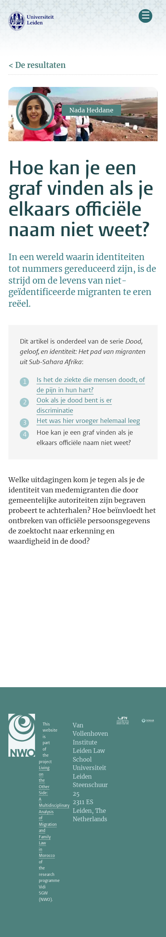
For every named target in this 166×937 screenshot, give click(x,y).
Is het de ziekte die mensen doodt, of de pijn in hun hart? (91, 384)
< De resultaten (37, 65)
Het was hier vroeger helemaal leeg (88, 420)
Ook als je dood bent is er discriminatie (74, 405)
